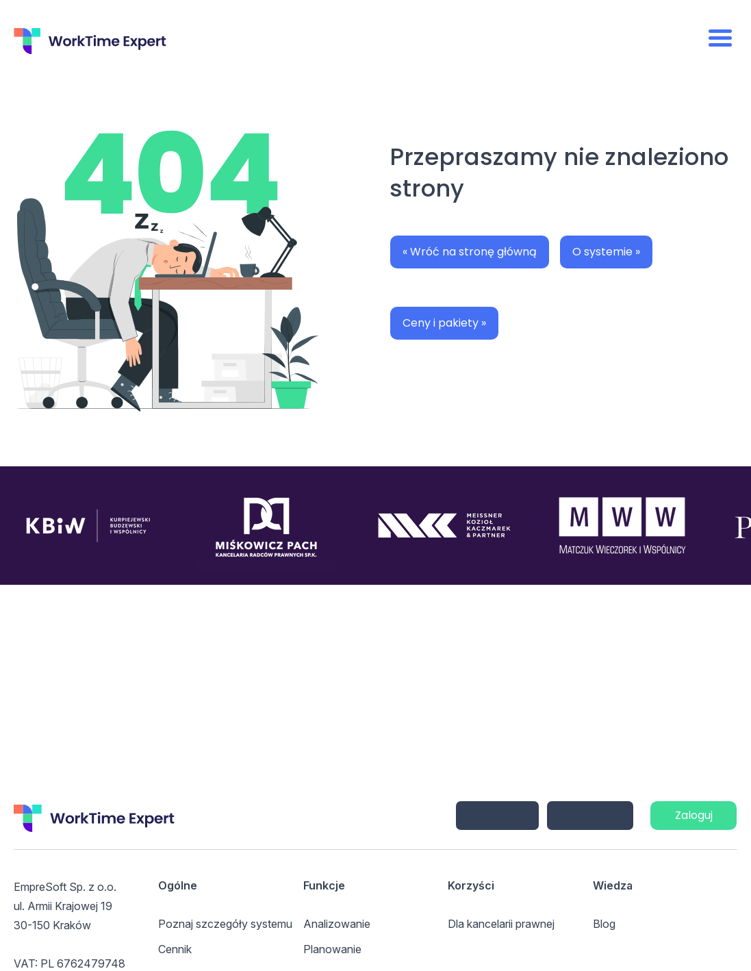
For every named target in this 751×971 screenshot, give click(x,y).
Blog (604, 924)
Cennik (175, 949)
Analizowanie (336, 924)
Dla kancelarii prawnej (501, 924)
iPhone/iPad (497, 815)
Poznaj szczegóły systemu (225, 924)
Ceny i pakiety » (444, 323)
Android (590, 815)
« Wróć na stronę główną (470, 252)
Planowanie (332, 949)
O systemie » (606, 252)
